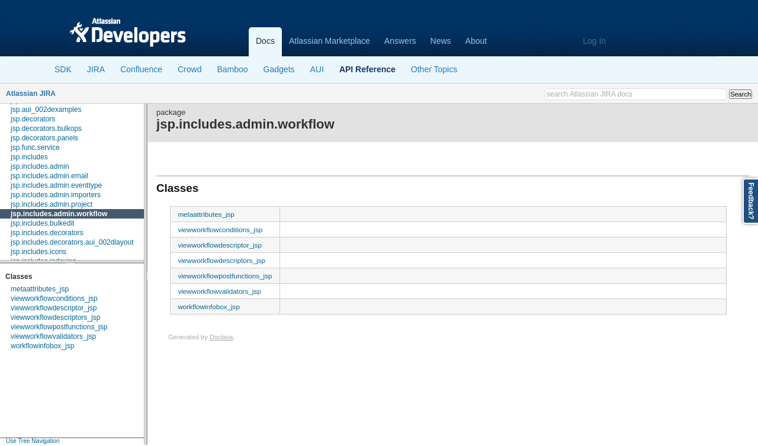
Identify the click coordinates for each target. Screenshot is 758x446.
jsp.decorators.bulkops (46, 128)
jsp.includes (29, 157)
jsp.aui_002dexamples (46, 109)
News (441, 41)
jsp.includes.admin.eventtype (56, 185)
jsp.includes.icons (38, 252)
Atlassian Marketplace (329, 41)
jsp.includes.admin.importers (56, 195)
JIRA (96, 69)
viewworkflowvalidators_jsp (53, 336)
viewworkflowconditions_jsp (54, 298)
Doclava (221, 337)
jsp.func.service (35, 147)
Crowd (189, 69)
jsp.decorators (33, 119)
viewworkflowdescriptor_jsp (54, 308)
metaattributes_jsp (40, 289)
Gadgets (279, 69)
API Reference (367, 69)
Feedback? (751, 201)
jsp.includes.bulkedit (42, 223)
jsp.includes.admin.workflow (59, 214)
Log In (594, 41)
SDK (63, 69)
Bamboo (232, 69)
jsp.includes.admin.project (51, 204)
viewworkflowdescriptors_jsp (55, 317)
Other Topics (434, 69)
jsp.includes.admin (40, 166)
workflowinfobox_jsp (42, 346)
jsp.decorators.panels (44, 138)
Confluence (141, 69)
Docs (265, 41)
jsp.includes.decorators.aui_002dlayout (72, 242)
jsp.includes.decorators (47, 233)
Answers (400, 41)
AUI (317, 69)
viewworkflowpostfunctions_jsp (59, 327)
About (476, 41)
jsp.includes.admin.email (49, 176)
